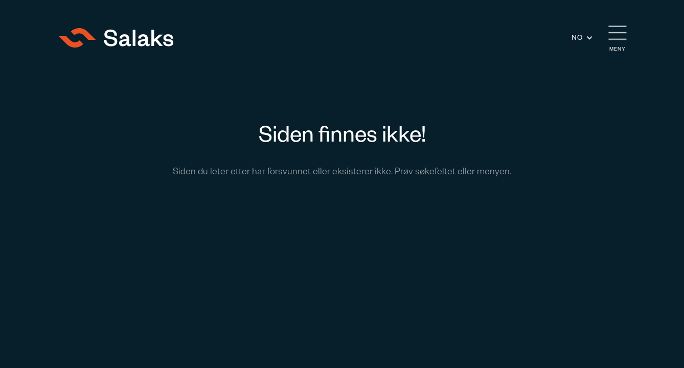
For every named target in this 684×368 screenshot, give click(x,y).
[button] (582, 37)
